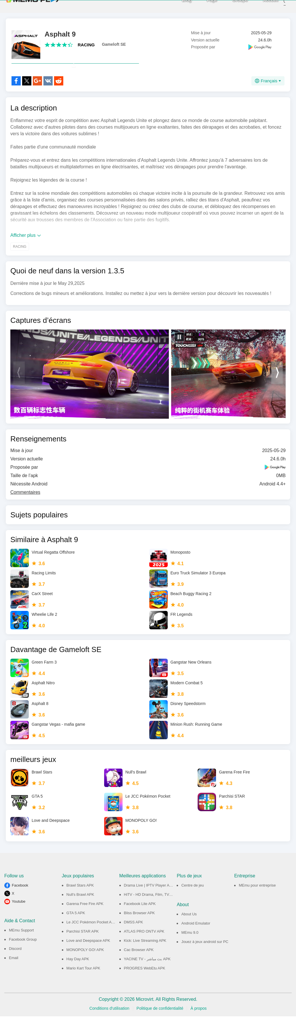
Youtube (18, 914)
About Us (188, 927)
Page (203, 6)
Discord (15, 961)
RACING (86, 44)
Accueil (262, 6)
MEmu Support (21, 943)
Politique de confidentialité (160, 1021)
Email (13, 970)
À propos (198, 1021)
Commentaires (25, 504)
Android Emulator (195, 936)
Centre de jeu (192, 898)
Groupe (231, 6)
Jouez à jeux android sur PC (204, 954)
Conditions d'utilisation (109, 1021)
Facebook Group (23, 952)
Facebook (20, 898)
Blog (178, 6)
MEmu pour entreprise (257, 898)
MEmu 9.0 (189, 945)
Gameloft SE (114, 44)
